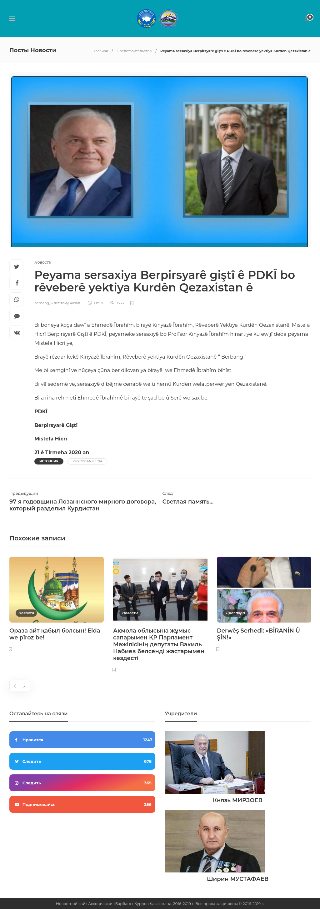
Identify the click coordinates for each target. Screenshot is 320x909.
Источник (48, 461)
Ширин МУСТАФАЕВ (237, 879)
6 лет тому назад (65, 303)
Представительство (134, 51)
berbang (41, 303)
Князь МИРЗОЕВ (237, 800)
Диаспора (235, 613)
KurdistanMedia (87, 461)
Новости (43, 262)
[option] (56, 605)
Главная (101, 51)
